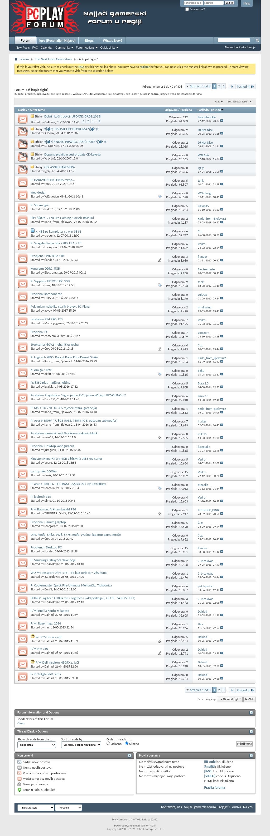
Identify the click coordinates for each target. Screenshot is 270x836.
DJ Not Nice (52, 146)
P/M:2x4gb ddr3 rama (46, 674)
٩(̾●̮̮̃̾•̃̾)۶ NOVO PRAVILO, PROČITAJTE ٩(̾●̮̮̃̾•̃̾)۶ (75, 142)
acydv (48, 310)
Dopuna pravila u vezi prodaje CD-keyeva (72, 154)
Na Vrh (249, 699)
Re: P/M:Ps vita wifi (49, 637)
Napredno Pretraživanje (240, 47)
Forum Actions (85, 47)
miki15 (49, 437)
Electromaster (53, 272)
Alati (217, 101)
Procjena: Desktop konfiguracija (52, 446)
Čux (47, 348)
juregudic (50, 450)
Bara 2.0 (50, 399)
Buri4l (48, 589)
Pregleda (186, 110)
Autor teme (37, 110)
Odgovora (171, 110)
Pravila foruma (214, 788)
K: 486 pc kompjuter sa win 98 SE (58, 231)
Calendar (47, 47)
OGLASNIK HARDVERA (59, 167)
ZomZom (50, 336)
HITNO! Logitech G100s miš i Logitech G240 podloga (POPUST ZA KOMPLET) (83, 598)
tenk (47, 184)
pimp (48, 500)
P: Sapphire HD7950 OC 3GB (50, 281)
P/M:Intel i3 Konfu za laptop (50, 611)
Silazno (132, 743)
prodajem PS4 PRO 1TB (46, 319)
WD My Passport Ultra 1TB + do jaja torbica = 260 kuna (69, 573)
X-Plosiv (49, 133)
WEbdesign (52, 196)
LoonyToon (52, 247)
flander (49, 260)
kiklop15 (50, 209)
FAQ (35, 47)
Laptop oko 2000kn (44, 471)
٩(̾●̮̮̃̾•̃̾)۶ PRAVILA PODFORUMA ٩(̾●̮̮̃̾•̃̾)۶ (71, 129)
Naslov (22, 110)
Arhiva (236, 807)
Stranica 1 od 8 (200, 86)
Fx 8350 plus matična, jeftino (50, 382)
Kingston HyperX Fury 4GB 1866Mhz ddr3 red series (66, 459)
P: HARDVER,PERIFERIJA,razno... (53, 180)
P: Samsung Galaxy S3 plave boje (53, 560)
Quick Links (107, 47)
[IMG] (208, 771)
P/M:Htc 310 (39, 649)
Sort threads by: (72, 739)
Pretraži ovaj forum (238, 101)
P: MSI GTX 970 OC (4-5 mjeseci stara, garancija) (64, 408)
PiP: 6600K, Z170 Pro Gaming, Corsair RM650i (62, 218)
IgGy (47, 171)
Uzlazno (114, 743)
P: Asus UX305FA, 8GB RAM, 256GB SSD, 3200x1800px (68, 484)
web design (38, 192)
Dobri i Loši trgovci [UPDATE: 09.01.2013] (72, 116)
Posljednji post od (210, 110)
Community (62, 47)
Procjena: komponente (46, 294)
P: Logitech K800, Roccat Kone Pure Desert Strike (64, 357)
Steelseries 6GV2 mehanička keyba (55, 344)
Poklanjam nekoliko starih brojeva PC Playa (60, 306)
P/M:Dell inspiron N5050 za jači (57, 662)
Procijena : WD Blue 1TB (47, 256)
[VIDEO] (209, 776)
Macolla (50, 488)
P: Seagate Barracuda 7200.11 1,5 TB (56, 243)
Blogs (89, 41)
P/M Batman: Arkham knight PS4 (53, 509)
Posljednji (245, 86)
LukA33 (49, 298)
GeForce (50, 122)
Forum (25, 41)
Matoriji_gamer (54, 323)
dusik (48, 475)
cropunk (50, 235)
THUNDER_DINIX (55, 513)
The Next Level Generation (53, 59)
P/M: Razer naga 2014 (46, 623)
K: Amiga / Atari (41, 370)
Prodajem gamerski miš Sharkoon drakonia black (64, 433)
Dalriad (49, 615)
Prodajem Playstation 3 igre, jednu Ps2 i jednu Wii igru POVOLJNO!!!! (78, 395)
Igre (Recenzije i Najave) (57, 41)
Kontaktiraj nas (171, 807)
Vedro (48, 462)
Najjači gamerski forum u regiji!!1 (207, 807)
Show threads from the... (34, 739)
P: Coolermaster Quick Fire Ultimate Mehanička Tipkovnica (71, 585)
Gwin (21, 723)
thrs (47, 627)
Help (246, 3)
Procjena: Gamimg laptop (48, 522)
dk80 (48, 374)
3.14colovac (52, 564)
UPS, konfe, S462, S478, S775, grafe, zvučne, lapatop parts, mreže (76, 535)
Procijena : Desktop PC (46, 547)
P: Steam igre (40, 205)
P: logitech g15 (41, 497)
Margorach (52, 526)
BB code (209, 762)
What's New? (112, 41)
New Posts (23, 47)
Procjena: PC (39, 332)
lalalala (49, 386)
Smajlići (209, 766)
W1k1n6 (50, 158)
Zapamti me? (195, 9)
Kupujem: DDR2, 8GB (45, 268)
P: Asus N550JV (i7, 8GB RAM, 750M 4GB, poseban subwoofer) (74, 420)
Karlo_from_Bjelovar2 (59, 222)
